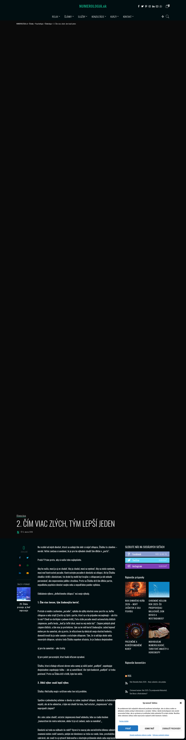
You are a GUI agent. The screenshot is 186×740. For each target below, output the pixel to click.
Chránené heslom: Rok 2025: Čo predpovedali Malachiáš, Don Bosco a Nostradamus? (148, 692)
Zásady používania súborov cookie (140, 735)
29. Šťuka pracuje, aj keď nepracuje (23, 607)
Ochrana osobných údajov (161, 735)
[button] (180, 703)
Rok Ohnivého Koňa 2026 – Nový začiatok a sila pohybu (148, 682)
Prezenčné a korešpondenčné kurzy (133, 645)
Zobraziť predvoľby (171, 728)
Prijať (128, 728)
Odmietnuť (149, 728)
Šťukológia (21, 516)
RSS (130, 676)
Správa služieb (123, 721)
